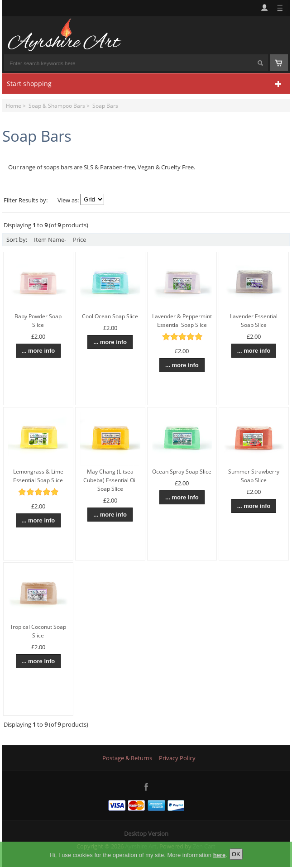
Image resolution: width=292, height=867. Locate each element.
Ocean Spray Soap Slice (181, 471)
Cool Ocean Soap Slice (110, 316)
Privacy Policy (177, 758)
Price (79, 239)
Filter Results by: (26, 200)
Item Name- (50, 239)
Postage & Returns (127, 758)
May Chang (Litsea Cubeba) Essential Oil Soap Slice (110, 480)
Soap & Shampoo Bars (57, 105)
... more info (38, 350)
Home (13, 105)
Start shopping (29, 83)
